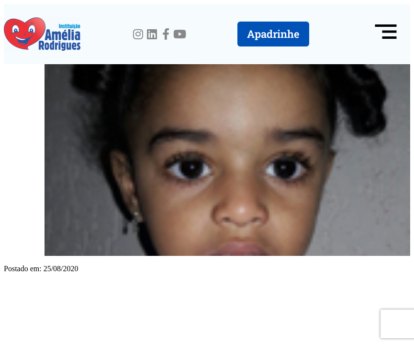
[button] (385, 34)
